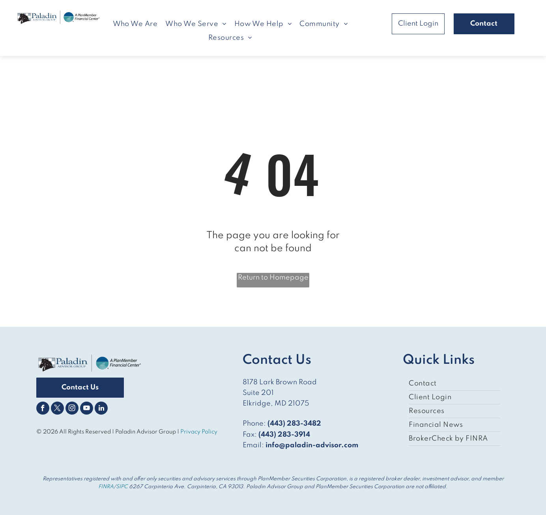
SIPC (122, 486)
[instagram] (72, 409)
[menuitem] (135, 24)
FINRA (106, 486)
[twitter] (57, 409)
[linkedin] (101, 409)
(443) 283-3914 (284, 434)
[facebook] (42, 409)
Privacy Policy (199, 432)
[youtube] (86, 409)
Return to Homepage (273, 277)
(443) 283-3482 (294, 423)
